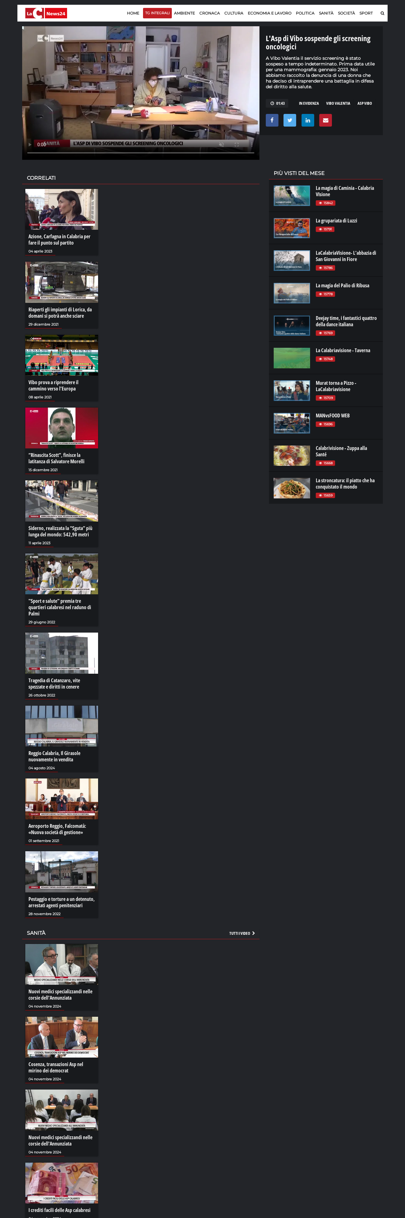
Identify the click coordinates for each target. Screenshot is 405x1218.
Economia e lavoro (269, 13)
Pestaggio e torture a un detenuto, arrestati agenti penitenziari (61, 902)
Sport (366, 13)
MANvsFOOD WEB (333, 415)
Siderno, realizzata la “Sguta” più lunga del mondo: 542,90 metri (60, 531)
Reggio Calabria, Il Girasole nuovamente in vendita (54, 756)
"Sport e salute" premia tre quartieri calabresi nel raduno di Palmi (59, 607)
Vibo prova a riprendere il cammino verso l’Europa (53, 385)
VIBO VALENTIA (338, 103)
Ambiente (184, 13)
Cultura (233, 13)
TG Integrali (157, 13)
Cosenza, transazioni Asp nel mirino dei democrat (55, 1067)
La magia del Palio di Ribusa (342, 285)
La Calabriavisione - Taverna (343, 350)
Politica (305, 13)
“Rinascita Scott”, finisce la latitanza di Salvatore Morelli (56, 458)
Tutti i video (242, 933)
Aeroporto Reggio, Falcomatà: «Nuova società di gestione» (57, 829)
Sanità (326, 13)
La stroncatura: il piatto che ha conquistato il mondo (345, 483)
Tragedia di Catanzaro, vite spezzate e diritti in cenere (54, 683)
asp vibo (365, 103)
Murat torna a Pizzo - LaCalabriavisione (336, 386)
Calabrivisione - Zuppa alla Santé (341, 451)
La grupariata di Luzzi (336, 220)
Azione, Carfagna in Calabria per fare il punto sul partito (59, 239)
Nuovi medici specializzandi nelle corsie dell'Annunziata (60, 994)
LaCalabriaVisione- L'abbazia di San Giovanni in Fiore (346, 256)
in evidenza (309, 103)
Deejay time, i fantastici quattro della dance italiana (346, 321)
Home (133, 13)
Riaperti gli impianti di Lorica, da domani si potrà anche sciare (60, 312)
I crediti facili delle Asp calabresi (59, 1210)
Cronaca (209, 13)
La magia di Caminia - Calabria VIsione (345, 191)
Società (346, 13)
